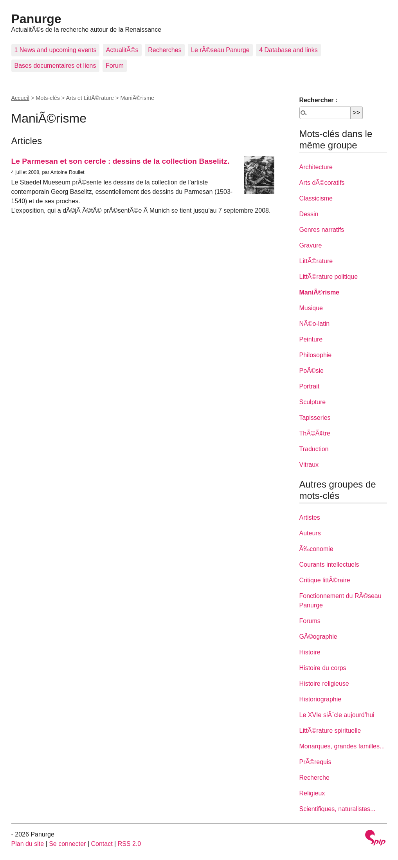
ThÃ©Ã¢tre (314, 433)
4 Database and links (288, 50)
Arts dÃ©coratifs (322, 182)
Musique (311, 308)
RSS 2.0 (129, 843)
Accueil (20, 98)
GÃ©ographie (318, 636)
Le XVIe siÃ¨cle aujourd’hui (337, 715)
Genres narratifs (321, 229)
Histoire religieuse (324, 683)
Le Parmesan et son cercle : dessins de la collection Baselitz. (120, 161)
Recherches (164, 50)
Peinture (311, 339)
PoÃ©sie (311, 370)
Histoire (310, 652)
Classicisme (316, 198)
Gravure (310, 245)
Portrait (309, 386)
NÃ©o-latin (314, 323)
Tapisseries (315, 417)
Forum (115, 65)
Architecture (316, 167)
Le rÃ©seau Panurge (220, 50)
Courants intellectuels (329, 564)
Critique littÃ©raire (324, 580)
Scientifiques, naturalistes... (337, 809)
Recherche (314, 777)
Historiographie (320, 699)
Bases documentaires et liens (55, 65)
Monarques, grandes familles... (342, 746)
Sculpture (312, 402)
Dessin (309, 214)
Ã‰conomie (316, 549)
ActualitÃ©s (122, 50)
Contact (101, 843)
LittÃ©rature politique (328, 276)
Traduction (314, 449)
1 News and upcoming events (55, 50)
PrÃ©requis (315, 762)
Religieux (312, 793)
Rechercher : (318, 100)
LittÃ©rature (316, 261)
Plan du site (27, 843)
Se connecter (67, 843)
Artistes (309, 517)
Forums (310, 621)
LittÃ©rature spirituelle (330, 730)
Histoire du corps (322, 668)
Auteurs (310, 533)
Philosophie (315, 355)
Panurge (36, 19)
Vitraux (309, 464)
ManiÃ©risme (319, 292)
